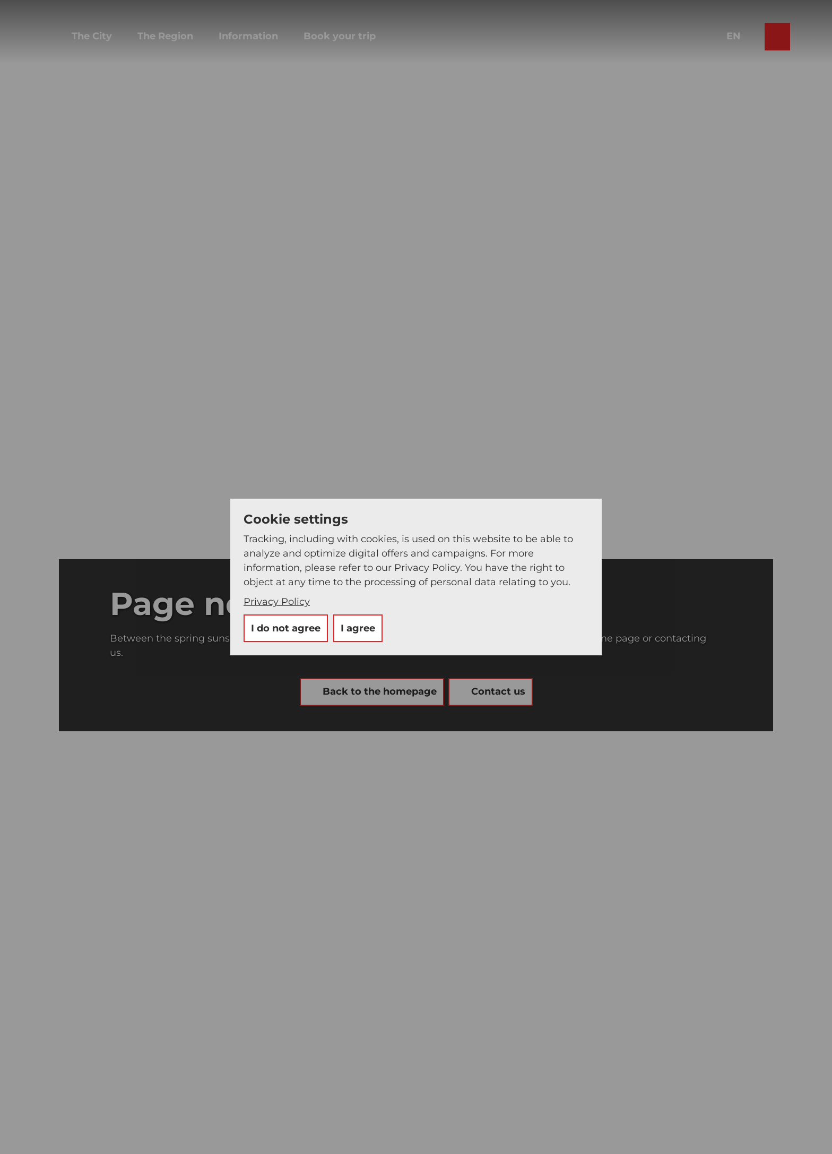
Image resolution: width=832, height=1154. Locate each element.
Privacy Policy (277, 602)
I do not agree (285, 628)
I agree (358, 628)
